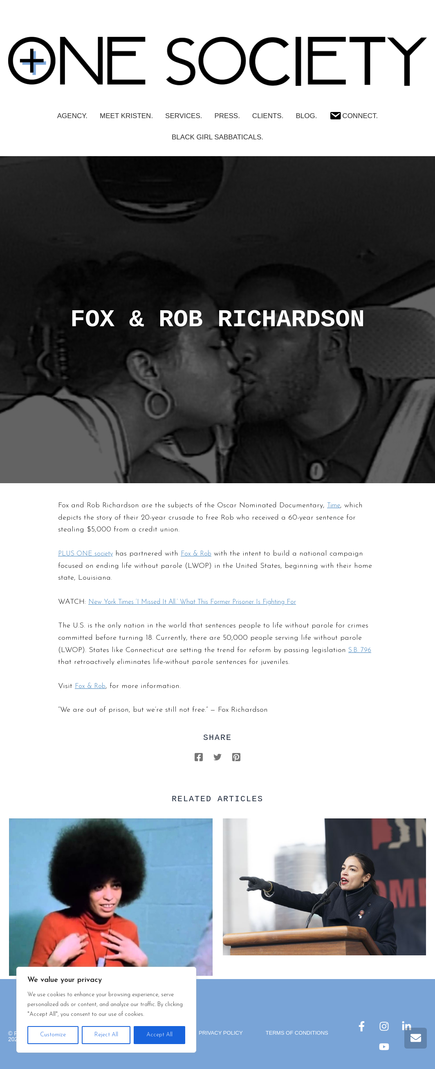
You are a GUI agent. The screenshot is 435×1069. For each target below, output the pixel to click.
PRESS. (227, 116)
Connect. (353, 115)
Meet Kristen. (126, 116)
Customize (53, 1035)
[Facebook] (199, 757)
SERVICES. (183, 116)
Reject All (106, 1035)
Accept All (159, 1035)
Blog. (306, 116)
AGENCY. (72, 116)
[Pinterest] (236, 757)
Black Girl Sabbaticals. (217, 137)
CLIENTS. (268, 116)
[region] (106, 1010)
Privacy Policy (220, 1022)
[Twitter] (217, 757)
